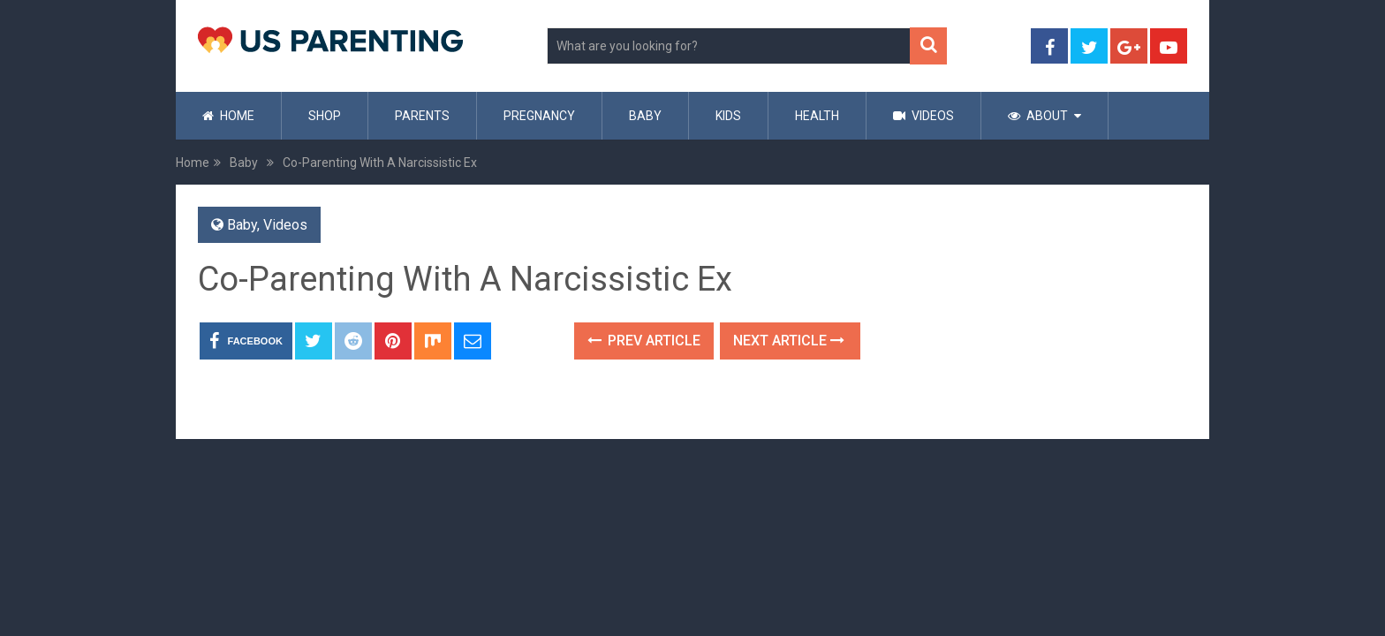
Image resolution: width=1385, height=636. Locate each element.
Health (817, 116)
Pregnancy (539, 116)
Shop (324, 116)
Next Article (788, 340)
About (1038, 116)
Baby (645, 116)
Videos (923, 116)
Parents (422, 116)
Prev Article (643, 340)
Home (228, 116)
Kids (728, 116)
